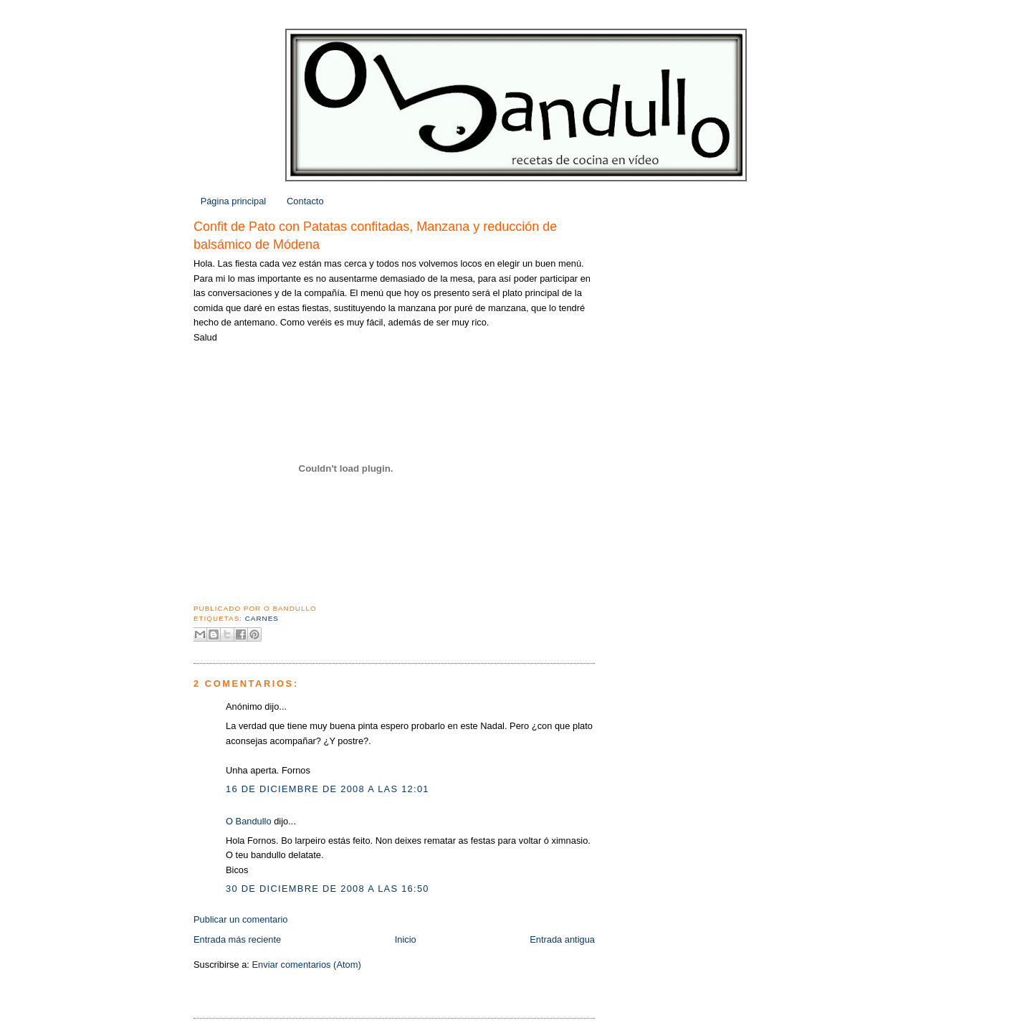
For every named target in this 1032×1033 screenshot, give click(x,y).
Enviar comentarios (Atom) (306, 964)
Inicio (405, 939)
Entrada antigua (562, 939)
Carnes (262, 618)
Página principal (234, 201)
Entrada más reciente (237, 939)
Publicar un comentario (241, 919)
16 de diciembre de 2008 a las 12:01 (327, 789)
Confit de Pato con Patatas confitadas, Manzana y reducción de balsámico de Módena (375, 235)
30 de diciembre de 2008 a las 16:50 (327, 888)
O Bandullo (249, 821)
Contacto (305, 201)
